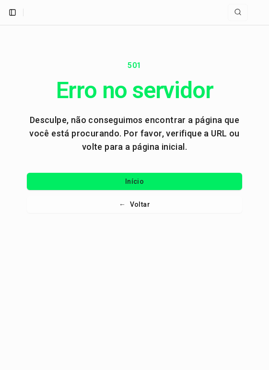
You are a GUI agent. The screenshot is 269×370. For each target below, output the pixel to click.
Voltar (134, 204)
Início (134, 181)
